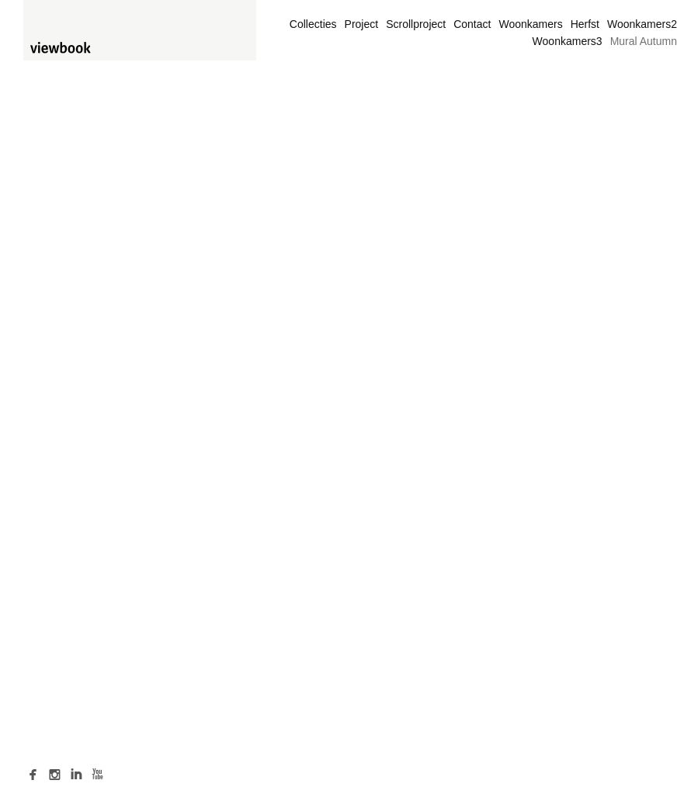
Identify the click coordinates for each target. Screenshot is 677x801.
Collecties (313, 24)
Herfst (585, 24)
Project (362, 24)
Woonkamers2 (642, 24)
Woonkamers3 (567, 41)
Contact (472, 24)
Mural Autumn (643, 41)
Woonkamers (530, 24)
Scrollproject (416, 24)
